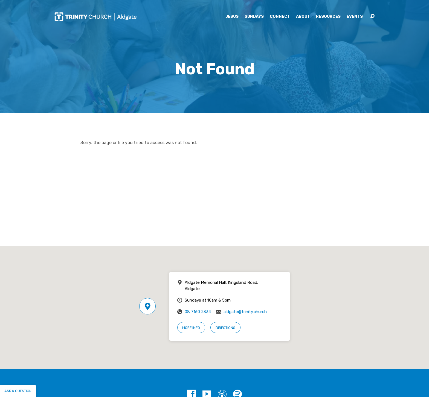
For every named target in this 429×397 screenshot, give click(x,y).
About (303, 17)
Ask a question (17, 391)
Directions (225, 328)
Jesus (232, 17)
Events (355, 17)
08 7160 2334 (198, 311)
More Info (191, 328)
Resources (328, 17)
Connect (280, 17)
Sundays (254, 17)
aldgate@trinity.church (245, 311)
